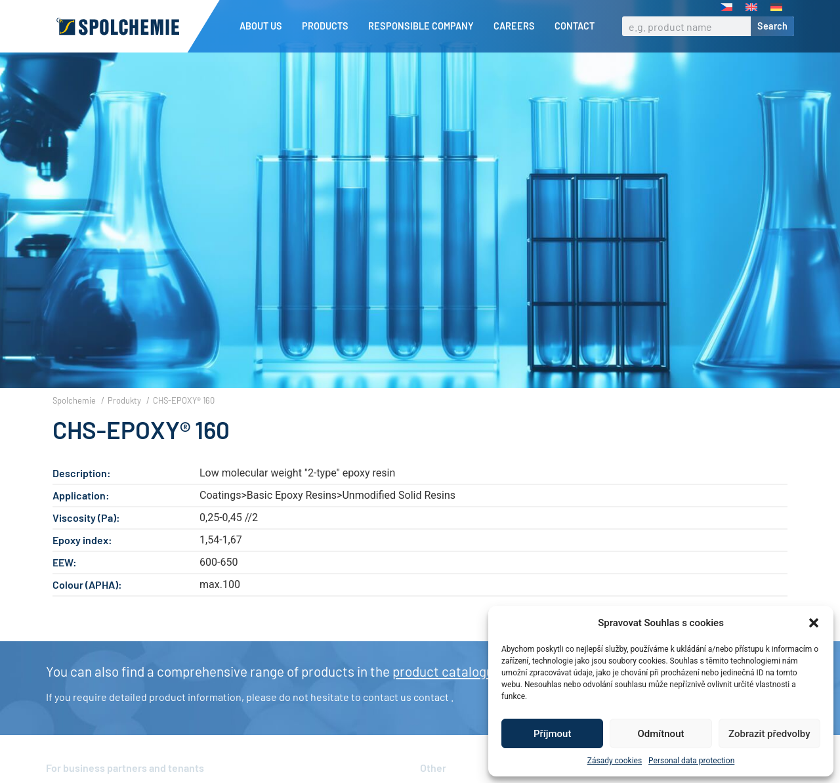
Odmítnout (661, 734)
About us (264, 26)
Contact (575, 26)
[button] (813, 622)
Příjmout (552, 734)
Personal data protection (691, 760)
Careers (517, 26)
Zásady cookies (614, 760)
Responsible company (424, 26)
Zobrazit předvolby (769, 734)
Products (328, 26)
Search (772, 26)
